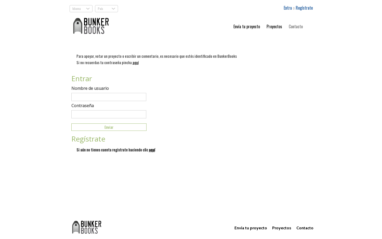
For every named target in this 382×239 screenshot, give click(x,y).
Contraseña (82, 106)
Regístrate (304, 8)
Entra (288, 8)
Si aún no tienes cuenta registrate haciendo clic (115, 149)
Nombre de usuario (90, 88)
